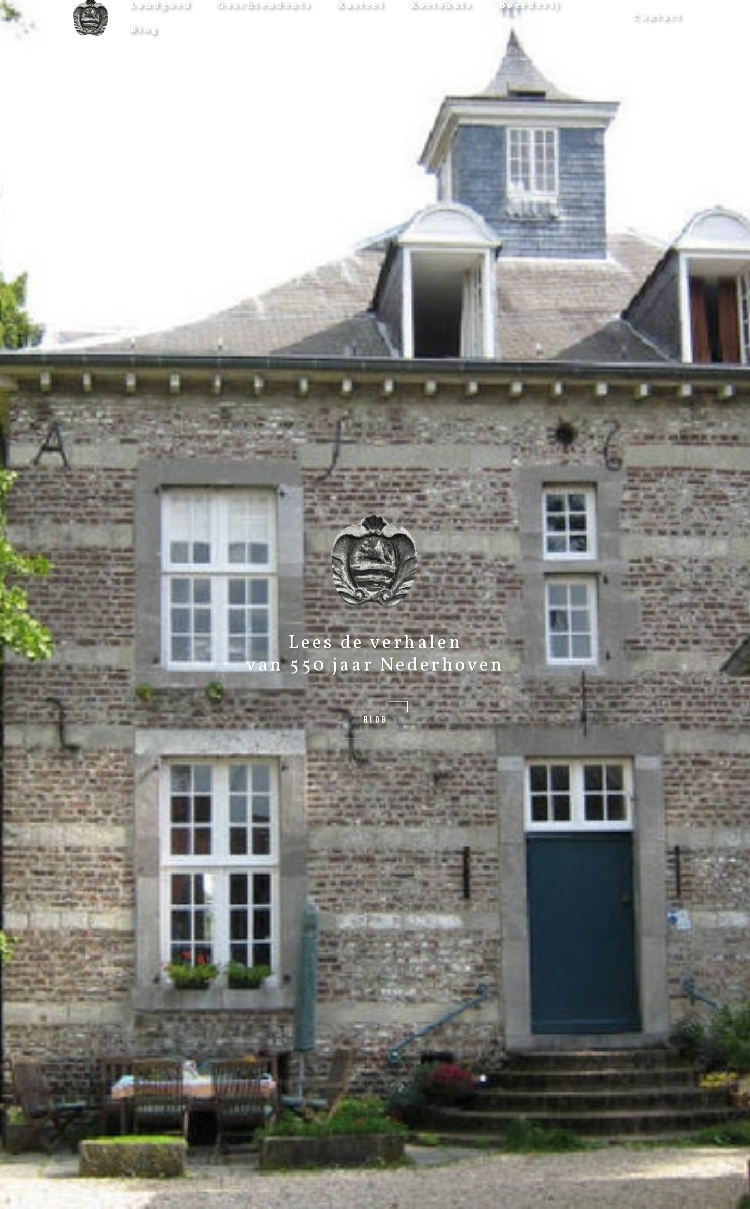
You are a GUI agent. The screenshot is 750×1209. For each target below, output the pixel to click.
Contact (657, 17)
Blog (144, 30)
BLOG (375, 719)
